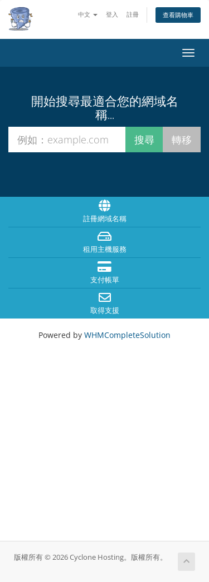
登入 (112, 14)
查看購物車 (178, 15)
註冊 (133, 14)
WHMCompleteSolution (127, 335)
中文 (88, 14)
